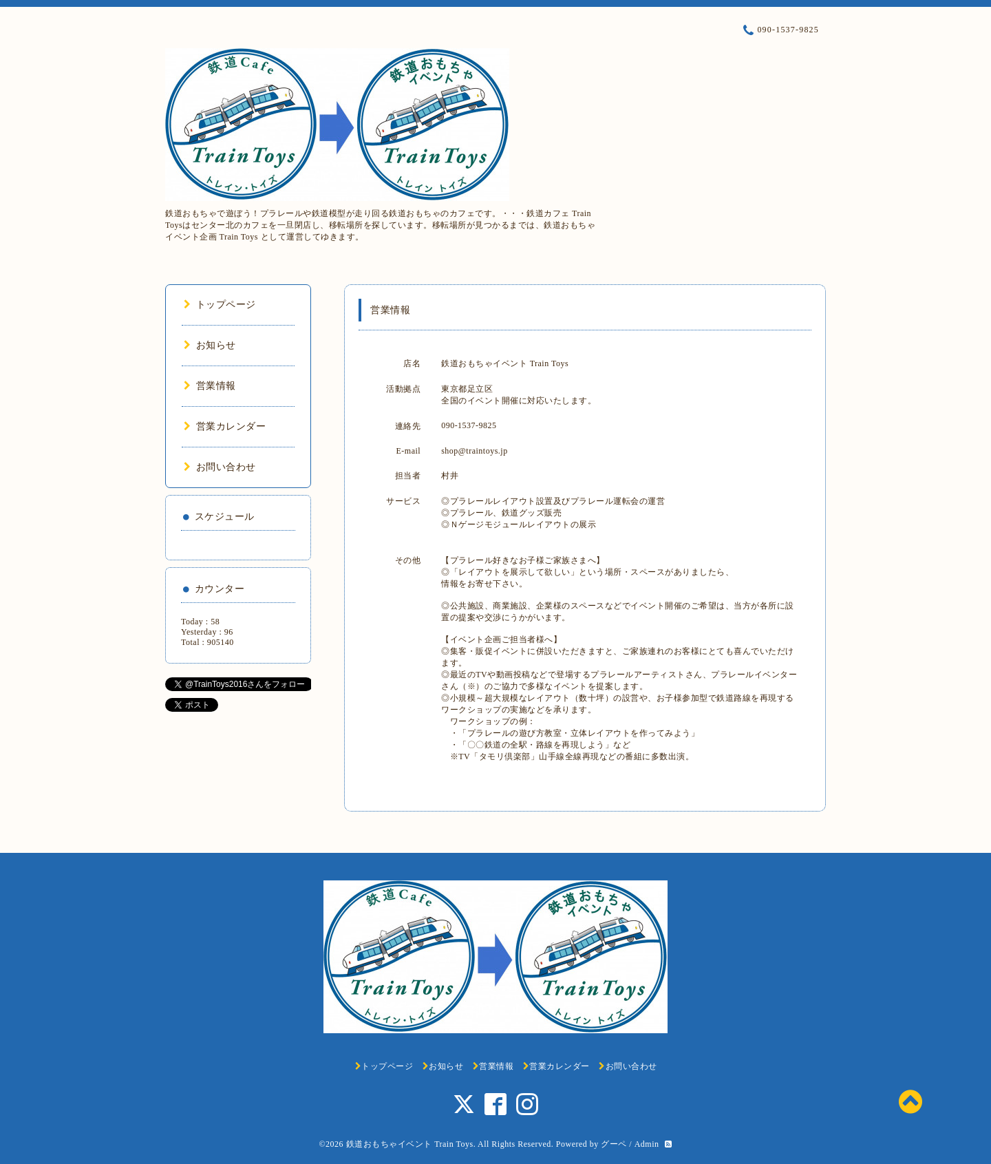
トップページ (220, 304)
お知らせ (210, 345)
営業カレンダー (225, 426)
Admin (647, 1144)
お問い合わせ (220, 467)
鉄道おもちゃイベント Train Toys (409, 1144)
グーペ (614, 1144)
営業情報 (210, 386)
